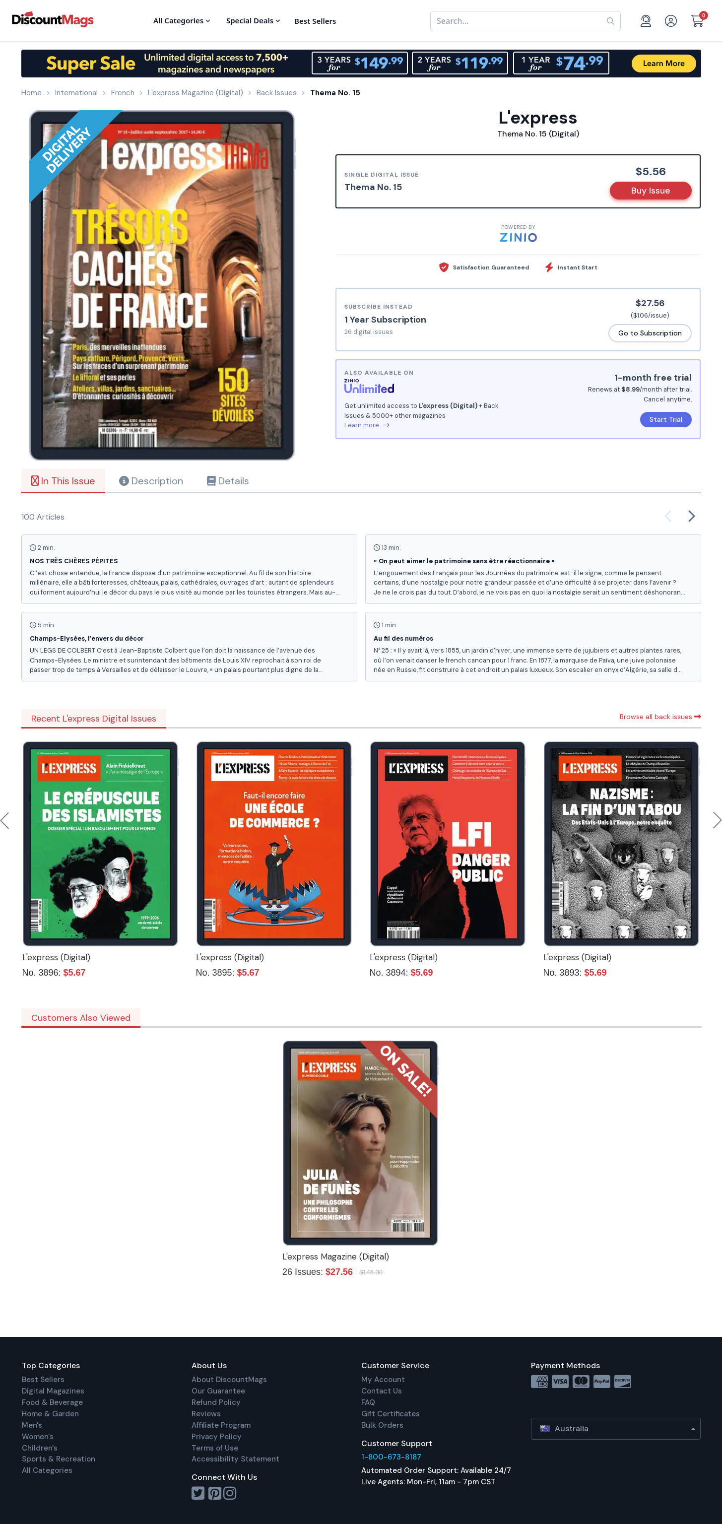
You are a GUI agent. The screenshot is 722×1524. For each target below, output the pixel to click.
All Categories (47, 1470)
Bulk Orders (382, 1425)
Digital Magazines (53, 1391)
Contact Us (381, 1391)
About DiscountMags (229, 1380)
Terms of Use (215, 1448)
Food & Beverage (52, 1402)
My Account (383, 1380)
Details (228, 480)
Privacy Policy (217, 1437)
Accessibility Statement (235, 1459)
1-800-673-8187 (391, 1457)
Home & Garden (50, 1414)
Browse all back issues (660, 716)
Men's (32, 1425)
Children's (40, 1448)
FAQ (368, 1402)
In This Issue (63, 480)
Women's (38, 1437)
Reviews (206, 1414)
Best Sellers (43, 1380)
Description (151, 480)
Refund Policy (216, 1402)
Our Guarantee (218, 1391)
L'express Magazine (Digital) (335, 1256)
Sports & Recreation (58, 1459)
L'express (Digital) (56, 957)
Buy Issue (650, 191)
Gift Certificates (390, 1414)
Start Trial (666, 419)
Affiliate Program (221, 1425)
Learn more (367, 425)
